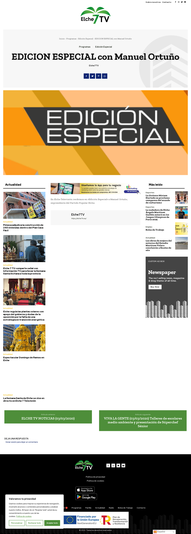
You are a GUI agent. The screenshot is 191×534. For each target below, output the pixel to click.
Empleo (149, 227)
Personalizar (17, 523)
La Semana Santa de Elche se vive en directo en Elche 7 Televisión (23, 399)
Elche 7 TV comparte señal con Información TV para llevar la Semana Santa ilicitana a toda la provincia (24, 271)
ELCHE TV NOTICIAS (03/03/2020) (48, 418)
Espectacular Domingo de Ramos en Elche (23, 359)
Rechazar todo (34, 523)
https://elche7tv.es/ (78, 218)
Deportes (150, 192)
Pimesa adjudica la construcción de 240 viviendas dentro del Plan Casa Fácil (23, 228)
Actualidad (8, 222)
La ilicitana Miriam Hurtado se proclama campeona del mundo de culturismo (158, 199)
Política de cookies (24, 516)
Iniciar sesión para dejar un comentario (22, 442)
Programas (71, 38)
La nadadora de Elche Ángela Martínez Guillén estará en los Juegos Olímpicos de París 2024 (158, 214)
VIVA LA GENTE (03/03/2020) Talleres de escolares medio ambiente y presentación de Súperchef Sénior (143, 422)
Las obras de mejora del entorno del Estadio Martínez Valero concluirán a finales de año (159, 245)
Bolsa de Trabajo (155, 229)
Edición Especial (85, 38)
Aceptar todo (52, 523)
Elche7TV (94, 65)
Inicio (62, 38)
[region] (34, 512)
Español (159, 531)
